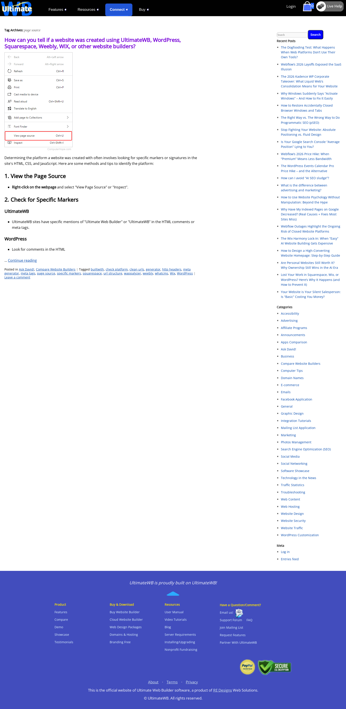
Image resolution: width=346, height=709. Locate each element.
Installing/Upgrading (180, 642)
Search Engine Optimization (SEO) (306, 449)
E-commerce (290, 385)
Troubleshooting (293, 492)
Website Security (293, 521)
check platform (117, 269)
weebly (148, 273)
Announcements (293, 335)
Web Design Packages (126, 627)
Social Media (290, 456)
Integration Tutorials (296, 421)
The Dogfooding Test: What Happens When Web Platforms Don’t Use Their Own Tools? (308, 52)
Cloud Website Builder (126, 619)
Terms (172, 682)
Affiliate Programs (294, 328)
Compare (61, 619)
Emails (286, 392)
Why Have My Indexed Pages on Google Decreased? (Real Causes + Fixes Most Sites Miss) (310, 214)
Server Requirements (180, 634)
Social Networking (294, 463)
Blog (168, 627)
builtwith (97, 269)
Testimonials (64, 642)
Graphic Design (292, 413)
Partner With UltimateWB (238, 642)
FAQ (249, 620)
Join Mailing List (231, 627)
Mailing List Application (298, 428)
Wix (172, 273)
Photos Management (296, 442)
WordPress (185, 273)
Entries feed (290, 559)
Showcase (62, 634)
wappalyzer (132, 273)
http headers (171, 269)
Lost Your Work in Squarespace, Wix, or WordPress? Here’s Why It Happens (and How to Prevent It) (310, 280)
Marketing (288, 435)
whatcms (161, 273)
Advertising (289, 320)
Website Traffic (292, 528)
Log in (285, 552)
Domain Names (292, 378)
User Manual (174, 612)
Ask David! (26, 269)
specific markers (69, 273)
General (287, 406)
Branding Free (120, 642)
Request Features (233, 635)
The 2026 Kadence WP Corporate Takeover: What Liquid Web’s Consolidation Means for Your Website (309, 81)
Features (61, 612)
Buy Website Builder (125, 612)
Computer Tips (292, 371)
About (153, 682)
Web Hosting (290, 506)
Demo (59, 627)
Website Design (292, 514)
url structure (112, 273)
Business (287, 356)
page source (46, 273)
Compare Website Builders (55, 269)
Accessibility (290, 313)
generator (153, 269)
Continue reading (22, 260)
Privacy (192, 682)
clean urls (137, 269)
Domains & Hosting (124, 634)
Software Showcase (295, 471)
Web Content (290, 499)
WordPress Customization (300, 535)
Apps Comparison (294, 342)
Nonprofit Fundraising (181, 649)
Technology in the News (298, 478)
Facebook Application (296, 399)
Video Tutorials (176, 619)
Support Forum (231, 620)
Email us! (226, 612)
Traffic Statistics (292, 485)
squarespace (92, 273)
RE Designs (222, 690)
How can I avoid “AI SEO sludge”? (305, 178)
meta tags (28, 273)
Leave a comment (17, 277)
